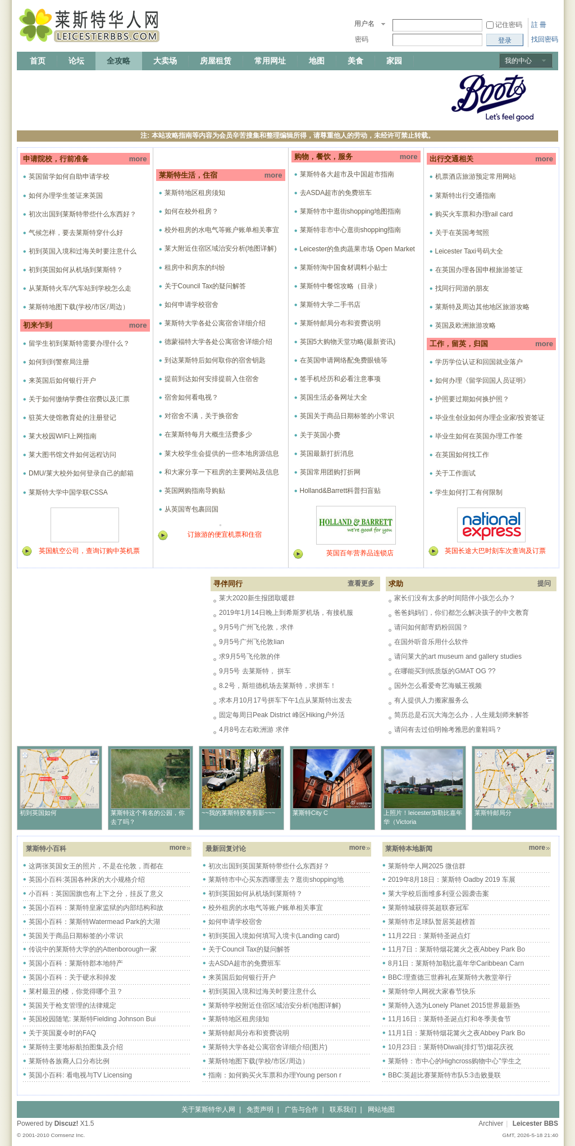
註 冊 (538, 25)
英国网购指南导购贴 (195, 491)
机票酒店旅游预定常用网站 (475, 176)
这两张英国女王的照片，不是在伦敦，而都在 (96, 866)
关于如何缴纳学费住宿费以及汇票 (79, 399)
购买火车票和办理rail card (474, 214)
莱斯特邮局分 (493, 812)
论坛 (76, 60)
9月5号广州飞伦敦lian (251, 642)
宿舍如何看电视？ (191, 397)
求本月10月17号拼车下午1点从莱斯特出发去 (285, 700)
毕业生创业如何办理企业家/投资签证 (490, 418)
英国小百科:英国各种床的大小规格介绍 (87, 880)
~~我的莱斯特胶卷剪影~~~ (238, 812)
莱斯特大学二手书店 (330, 305)
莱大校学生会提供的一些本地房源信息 (222, 454)
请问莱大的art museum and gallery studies (458, 656)
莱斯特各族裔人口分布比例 (69, 1061)
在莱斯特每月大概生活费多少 (208, 434)
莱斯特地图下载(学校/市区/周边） (79, 307)
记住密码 (508, 25)
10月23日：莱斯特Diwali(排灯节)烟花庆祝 (450, 1047)
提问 (544, 583)
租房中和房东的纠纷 (195, 267)
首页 (37, 60)
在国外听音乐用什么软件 (431, 642)
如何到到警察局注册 (59, 362)
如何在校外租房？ (191, 211)
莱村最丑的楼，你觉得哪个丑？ (76, 991)
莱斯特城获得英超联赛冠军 (428, 908)
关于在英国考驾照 (462, 233)
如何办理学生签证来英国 (66, 196)
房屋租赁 (215, 60)
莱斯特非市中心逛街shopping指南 (350, 230)
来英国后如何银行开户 (62, 380)
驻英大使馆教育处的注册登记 (72, 418)
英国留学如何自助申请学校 (69, 176)
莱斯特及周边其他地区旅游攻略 (482, 307)
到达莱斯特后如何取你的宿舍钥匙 (215, 360)
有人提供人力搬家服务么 (431, 700)
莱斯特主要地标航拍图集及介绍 (76, 1047)
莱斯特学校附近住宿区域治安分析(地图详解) (274, 1005)
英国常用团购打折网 (330, 472)
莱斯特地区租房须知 (195, 193)
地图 (317, 60)
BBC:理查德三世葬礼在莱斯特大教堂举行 (450, 977)
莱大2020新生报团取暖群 (257, 598)
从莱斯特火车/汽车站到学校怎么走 (80, 288)
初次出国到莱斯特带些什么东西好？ (82, 214)
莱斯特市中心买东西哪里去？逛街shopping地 (276, 880)
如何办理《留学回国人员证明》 (482, 380)
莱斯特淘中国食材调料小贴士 (343, 267)
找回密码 (544, 39)
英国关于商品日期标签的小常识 (347, 416)
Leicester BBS (535, 1123)
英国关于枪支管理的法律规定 (72, 1005)
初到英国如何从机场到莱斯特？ (76, 270)
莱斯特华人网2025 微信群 (427, 866)
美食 (355, 60)
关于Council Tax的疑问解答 (206, 286)
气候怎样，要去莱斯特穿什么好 (76, 233)
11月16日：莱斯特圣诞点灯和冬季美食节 (449, 1019)
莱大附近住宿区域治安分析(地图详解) (221, 248)
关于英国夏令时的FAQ (62, 1033)
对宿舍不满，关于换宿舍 (202, 416)
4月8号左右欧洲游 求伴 (254, 729)
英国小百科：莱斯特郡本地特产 (76, 963)
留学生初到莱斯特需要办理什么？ (79, 343)
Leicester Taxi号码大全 (469, 251)
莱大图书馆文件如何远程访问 (72, 455)
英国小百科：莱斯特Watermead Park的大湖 (94, 922)
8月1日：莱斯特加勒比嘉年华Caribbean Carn (456, 963)
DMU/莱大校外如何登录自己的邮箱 (81, 473)
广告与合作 (301, 1109)
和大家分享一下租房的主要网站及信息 (222, 472)
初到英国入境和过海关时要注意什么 (82, 251)
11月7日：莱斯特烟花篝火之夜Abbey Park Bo (456, 949)
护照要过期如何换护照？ (472, 399)
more (138, 159)
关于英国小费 (320, 435)
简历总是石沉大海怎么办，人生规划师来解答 (461, 715)
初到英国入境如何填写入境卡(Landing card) (273, 936)
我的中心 (518, 61)
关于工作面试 (455, 473)
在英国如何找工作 (462, 455)
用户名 (364, 24)
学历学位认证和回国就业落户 (479, 362)
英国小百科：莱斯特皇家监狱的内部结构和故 (96, 908)
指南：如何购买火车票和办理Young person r (274, 1075)
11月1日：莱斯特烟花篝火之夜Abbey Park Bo (456, 1033)
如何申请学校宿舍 (191, 305)
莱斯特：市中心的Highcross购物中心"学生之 (455, 1061)
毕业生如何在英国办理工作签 (479, 436)
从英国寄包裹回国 (191, 509)
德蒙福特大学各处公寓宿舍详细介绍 (218, 342)
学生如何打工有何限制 (469, 492)
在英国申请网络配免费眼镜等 (343, 360)
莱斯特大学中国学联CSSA (68, 492)
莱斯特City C (310, 812)
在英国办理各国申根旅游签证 (479, 270)
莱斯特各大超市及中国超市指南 (347, 174)
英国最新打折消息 (327, 454)
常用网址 (270, 60)
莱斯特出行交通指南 (465, 196)
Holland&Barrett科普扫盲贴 (340, 491)
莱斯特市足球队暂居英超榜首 (432, 922)
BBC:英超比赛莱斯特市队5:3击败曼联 (444, 1075)
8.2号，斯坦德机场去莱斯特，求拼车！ (277, 686)
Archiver (490, 1123)
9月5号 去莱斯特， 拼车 (255, 671)
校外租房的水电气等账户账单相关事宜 (222, 230)
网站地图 (381, 1109)
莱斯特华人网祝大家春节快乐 (432, 991)
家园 (394, 60)
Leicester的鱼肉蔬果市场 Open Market (357, 249)
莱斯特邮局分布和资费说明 (340, 323)
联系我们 (343, 1109)
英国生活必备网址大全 (333, 397)
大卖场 (165, 60)
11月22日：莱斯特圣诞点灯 (429, 936)
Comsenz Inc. (68, 1135)
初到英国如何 (38, 812)
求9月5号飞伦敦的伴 (249, 656)
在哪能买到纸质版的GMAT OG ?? (444, 671)
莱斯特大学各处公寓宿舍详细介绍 (215, 323)
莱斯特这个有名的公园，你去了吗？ (148, 817)
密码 (361, 39)
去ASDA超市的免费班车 (336, 193)
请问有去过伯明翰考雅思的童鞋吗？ (448, 729)
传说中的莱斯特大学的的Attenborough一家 (93, 949)
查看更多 (361, 583)
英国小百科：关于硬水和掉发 (72, 977)
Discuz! (66, 1123)
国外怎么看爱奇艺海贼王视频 (438, 686)
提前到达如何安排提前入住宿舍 (212, 379)
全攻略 (118, 60)
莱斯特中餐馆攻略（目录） (340, 286)
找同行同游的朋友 (462, 288)
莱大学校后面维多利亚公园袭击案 (438, 894)
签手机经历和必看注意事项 (340, 379)
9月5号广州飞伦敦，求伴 (256, 627)
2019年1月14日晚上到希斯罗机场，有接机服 (286, 613)
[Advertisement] (221, 96)
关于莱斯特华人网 (208, 1109)
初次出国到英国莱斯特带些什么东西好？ (269, 866)
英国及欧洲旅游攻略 (465, 325)
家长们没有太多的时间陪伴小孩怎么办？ (454, 598)
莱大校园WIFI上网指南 (63, 436)
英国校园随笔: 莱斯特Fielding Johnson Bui (92, 1019)
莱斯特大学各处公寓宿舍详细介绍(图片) (267, 1047)
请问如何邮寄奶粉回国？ (431, 627)
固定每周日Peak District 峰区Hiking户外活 (282, 715)
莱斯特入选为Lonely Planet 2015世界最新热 (454, 1005)
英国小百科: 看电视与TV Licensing (80, 1075)
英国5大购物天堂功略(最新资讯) (348, 342)
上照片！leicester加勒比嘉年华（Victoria (423, 817)
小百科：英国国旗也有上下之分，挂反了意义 (96, 894)
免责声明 (260, 1109)
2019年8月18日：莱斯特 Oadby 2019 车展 (451, 880)
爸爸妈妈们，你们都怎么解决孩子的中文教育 (461, 613)
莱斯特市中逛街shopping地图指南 (350, 211)
